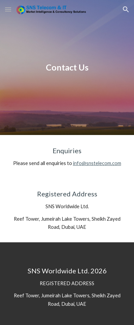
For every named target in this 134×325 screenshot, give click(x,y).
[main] (67, 67)
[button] (8, 9)
